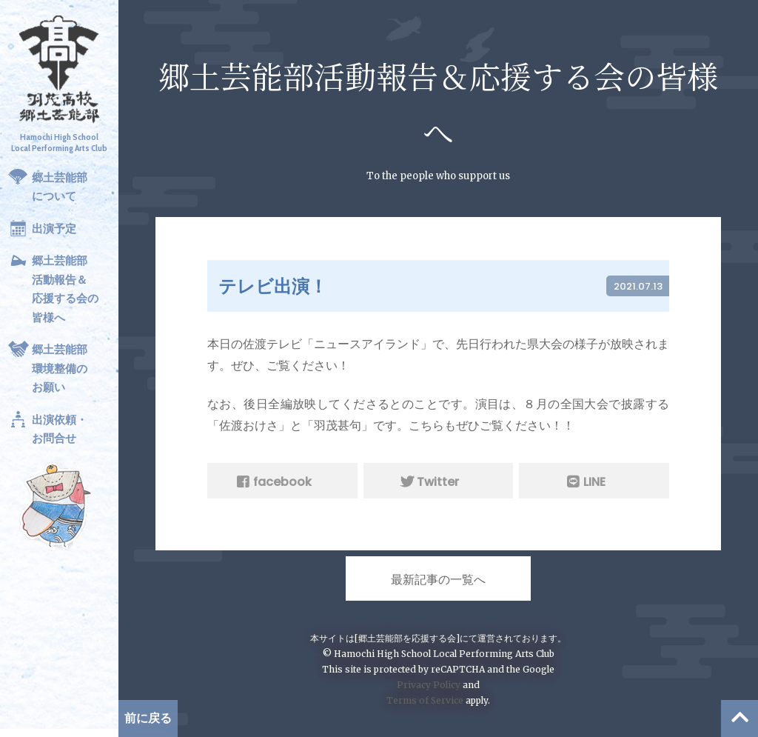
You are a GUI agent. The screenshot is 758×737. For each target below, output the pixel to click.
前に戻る (148, 718)
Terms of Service (424, 700)
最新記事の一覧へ (438, 579)
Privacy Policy (428, 684)
